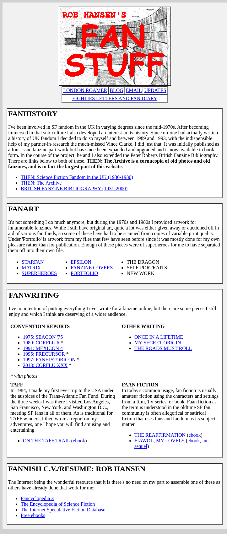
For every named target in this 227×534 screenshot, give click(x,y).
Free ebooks (33, 515)
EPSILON (81, 262)
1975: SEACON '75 (43, 337)
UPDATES (155, 90)
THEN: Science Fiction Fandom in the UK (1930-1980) (77, 177)
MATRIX (31, 267)
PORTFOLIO (84, 273)
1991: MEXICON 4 (43, 348)
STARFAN (33, 262)
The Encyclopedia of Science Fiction (58, 504)
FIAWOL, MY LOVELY (159, 440)
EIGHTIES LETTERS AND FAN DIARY (114, 98)
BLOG (116, 90)
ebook (79, 440)
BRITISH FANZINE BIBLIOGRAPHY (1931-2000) (74, 188)
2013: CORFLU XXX (45, 365)
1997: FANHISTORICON (49, 359)
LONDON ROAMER (85, 90)
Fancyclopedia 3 (37, 498)
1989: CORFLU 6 (41, 342)
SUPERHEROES (39, 273)
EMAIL (134, 90)
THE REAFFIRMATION (160, 435)
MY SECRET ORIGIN (157, 342)
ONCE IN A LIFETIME (158, 337)
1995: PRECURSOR (44, 354)
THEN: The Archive (41, 183)
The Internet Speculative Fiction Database (63, 509)
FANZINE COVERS (92, 267)
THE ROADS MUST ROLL (163, 348)
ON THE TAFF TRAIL (46, 440)
